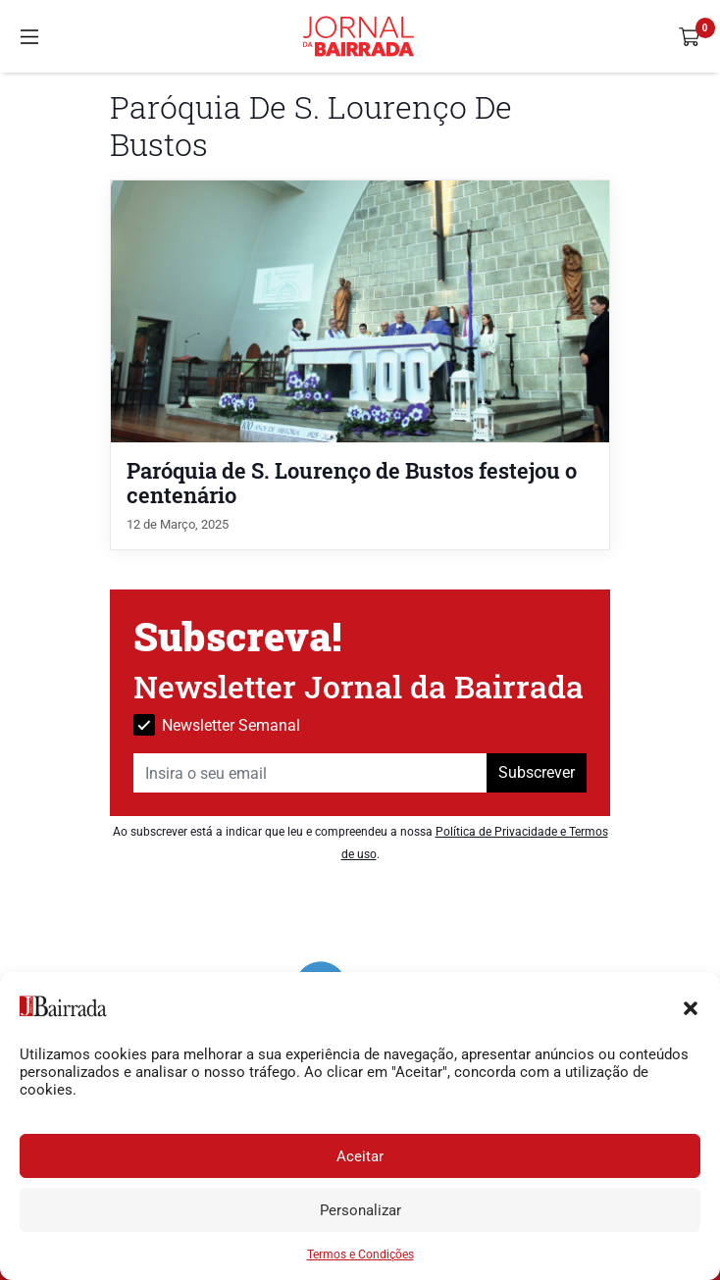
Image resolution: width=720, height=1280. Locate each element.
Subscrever (536, 772)
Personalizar (360, 1210)
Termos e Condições (360, 1254)
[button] (690, 1006)
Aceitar (360, 1156)
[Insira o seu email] (310, 773)
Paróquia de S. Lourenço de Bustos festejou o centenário (352, 482)
